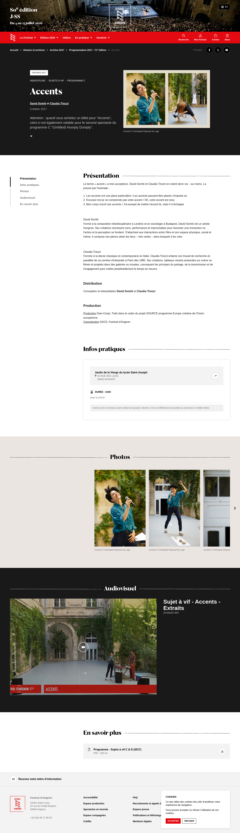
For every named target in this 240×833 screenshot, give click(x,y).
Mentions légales (142, 821)
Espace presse (141, 809)
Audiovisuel (27, 197)
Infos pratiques (29, 185)
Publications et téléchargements (151, 815)
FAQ (135, 797)
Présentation (28, 178)
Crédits (87, 821)
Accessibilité (90, 797)
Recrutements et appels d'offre (150, 803)
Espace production (93, 803)
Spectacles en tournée (95, 809)
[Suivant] (235, 508)
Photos (24, 191)
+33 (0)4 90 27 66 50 (41, 817)
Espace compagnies (94, 815)
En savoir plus (29, 204)
